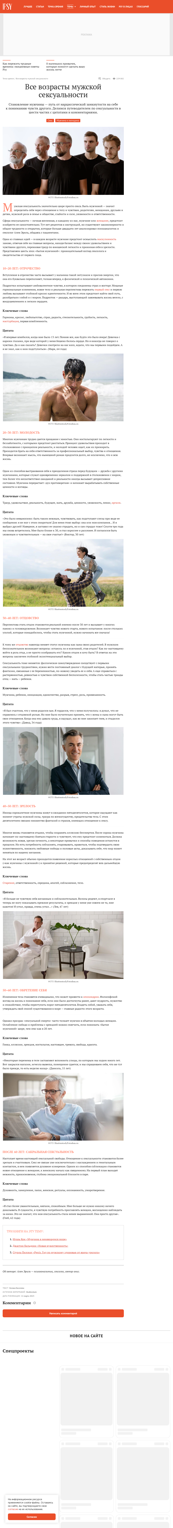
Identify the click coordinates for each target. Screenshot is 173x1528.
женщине (102, 220)
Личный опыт (88, 6)
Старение (8, 883)
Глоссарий (143, 6)
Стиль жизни (107, 6)
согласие (13, 1509)
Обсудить (104, 78)
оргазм (116, 502)
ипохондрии (91, 997)
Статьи (40, 6)
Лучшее (28, 6)
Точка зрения (55, 6)
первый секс (102, 289)
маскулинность (106, 239)
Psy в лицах (126, 6)
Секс (50, 120)
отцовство (22, 644)
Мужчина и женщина (68, 120)
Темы (70, 6)
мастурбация (11, 321)
